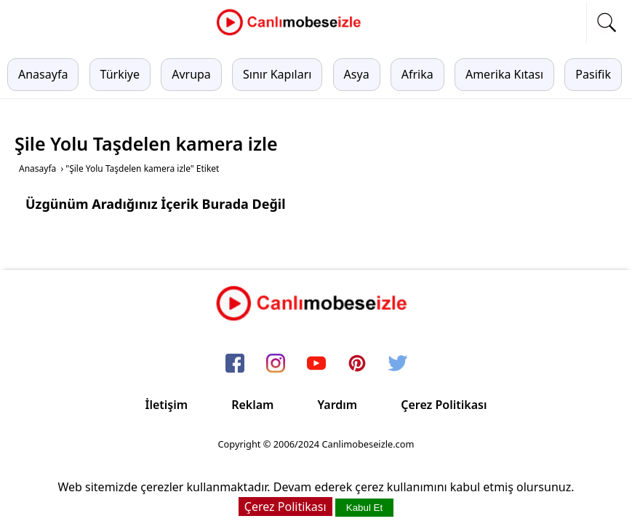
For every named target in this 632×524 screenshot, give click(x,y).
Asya (356, 74)
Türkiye (120, 74)
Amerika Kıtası (504, 74)
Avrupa (191, 74)
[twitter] (397, 364)
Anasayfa (43, 74)
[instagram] (275, 364)
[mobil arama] (606, 22)
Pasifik (593, 74)
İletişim (166, 405)
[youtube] (316, 364)
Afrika (417, 74)
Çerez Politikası (444, 405)
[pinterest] (357, 364)
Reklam (252, 405)
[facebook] (234, 364)
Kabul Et (364, 507)
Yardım (337, 405)
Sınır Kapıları (277, 74)
